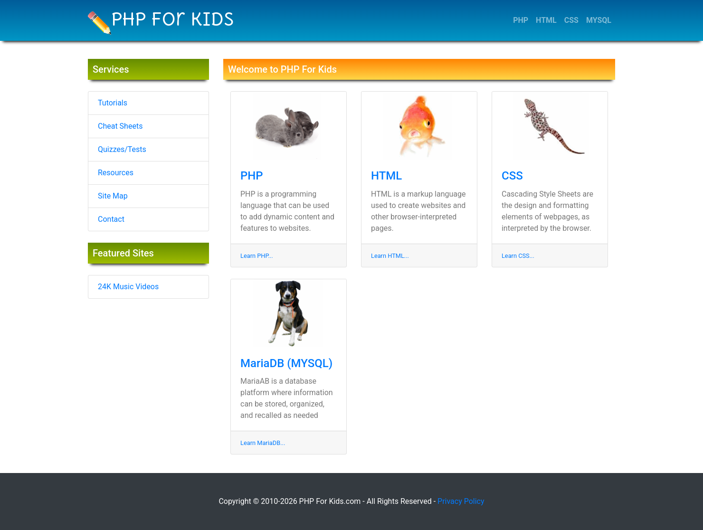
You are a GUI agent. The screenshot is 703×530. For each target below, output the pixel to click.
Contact (111, 219)
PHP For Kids (161, 21)
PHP (520, 20)
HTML (546, 20)
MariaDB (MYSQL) (286, 363)
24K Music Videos (128, 286)
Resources (115, 172)
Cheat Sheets (120, 126)
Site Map (113, 195)
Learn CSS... (518, 255)
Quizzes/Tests (122, 149)
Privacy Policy (460, 501)
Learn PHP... (256, 255)
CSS (571, 20)
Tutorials (112, 102)
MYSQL (598, 20)
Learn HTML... (390, 255)
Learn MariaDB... (262, 442)
